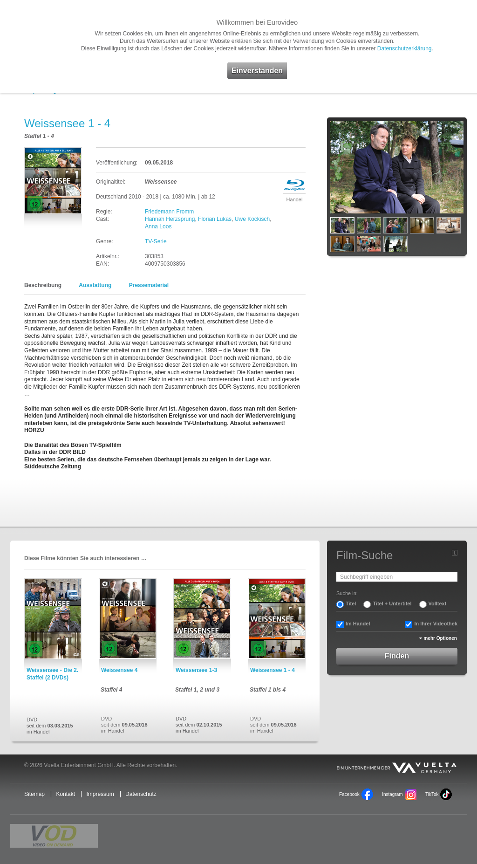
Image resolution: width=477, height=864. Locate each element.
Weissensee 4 (119, 670)
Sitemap (34, 794)
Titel (351, 603)
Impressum (100, 794)
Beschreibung (42, 285)
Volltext (438, 603)
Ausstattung (95, 285)
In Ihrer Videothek (435, 623)
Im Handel (358, 623)
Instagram (392, 794)
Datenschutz (141, 794)
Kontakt (65, 794)
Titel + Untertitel (392, 603)
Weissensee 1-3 (196, 670)
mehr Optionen (440, 638)
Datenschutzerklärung (404, 48)
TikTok (431, 794)
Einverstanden (257, 71)
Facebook (349, 794)
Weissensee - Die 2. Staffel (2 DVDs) (52, 674)
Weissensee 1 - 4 (272, 670)
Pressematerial (149, 285)
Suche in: (347, 593)
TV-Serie (156, 241)
